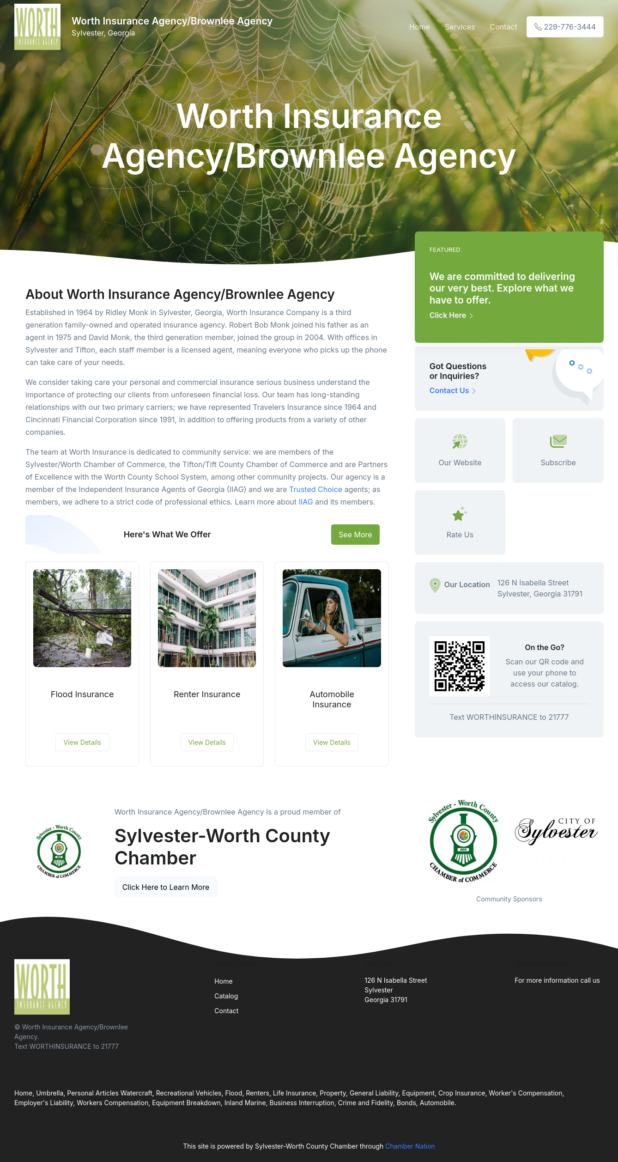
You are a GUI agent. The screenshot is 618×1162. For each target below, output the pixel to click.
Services (460, 26)
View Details (82, 742)
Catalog (226, 996)
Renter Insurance (207, 694)
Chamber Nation (410, 1146)
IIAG (306, 501)
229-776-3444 (565, 26)
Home (419, 26)
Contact (503, 26)
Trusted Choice (315, 489)
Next (610, 841)
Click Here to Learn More (166, 887)
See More (355, 534)
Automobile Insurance (331, 699)
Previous (407, 841)
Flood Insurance (82, 694)
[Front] (39, 27)
